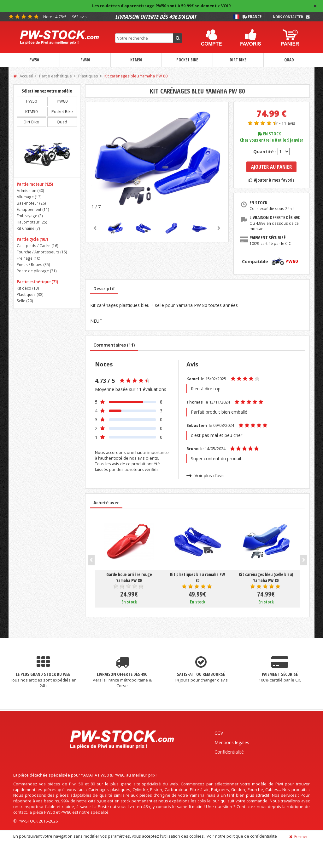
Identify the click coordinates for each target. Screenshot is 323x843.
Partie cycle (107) (32, 239)
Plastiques (88, 76)
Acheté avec (106, 503)
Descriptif (104, 288)
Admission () (30, 190)
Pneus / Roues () (33, 264)
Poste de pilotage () (37, 270)
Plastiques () (30, 294)
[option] (157, 158)
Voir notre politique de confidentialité (242, 836)
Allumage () (29, 196)
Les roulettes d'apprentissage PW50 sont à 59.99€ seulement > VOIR (161, 5)
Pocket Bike (187, 60)
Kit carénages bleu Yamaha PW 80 (135, 76)
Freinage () (28, 258)
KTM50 (136, 60)
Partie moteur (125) (35, 184)
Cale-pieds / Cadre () (37, 245)
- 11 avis (287, 123)
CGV (218, 733)
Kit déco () (28, 288)
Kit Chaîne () (28, 228)
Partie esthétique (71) (37, 282)
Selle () (25, 300)
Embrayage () (30, 215)
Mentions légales (231, 742)
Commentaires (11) (114, 345)
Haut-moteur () (32, 221)
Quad (289, 60)
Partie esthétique (55, 76)
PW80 (85, 60)
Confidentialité (229, 752)
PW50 (34, 60)
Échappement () (33, 209)
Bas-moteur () (31, 203)
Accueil (23, 76)
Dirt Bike (238, 60)
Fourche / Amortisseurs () (42, 251)
